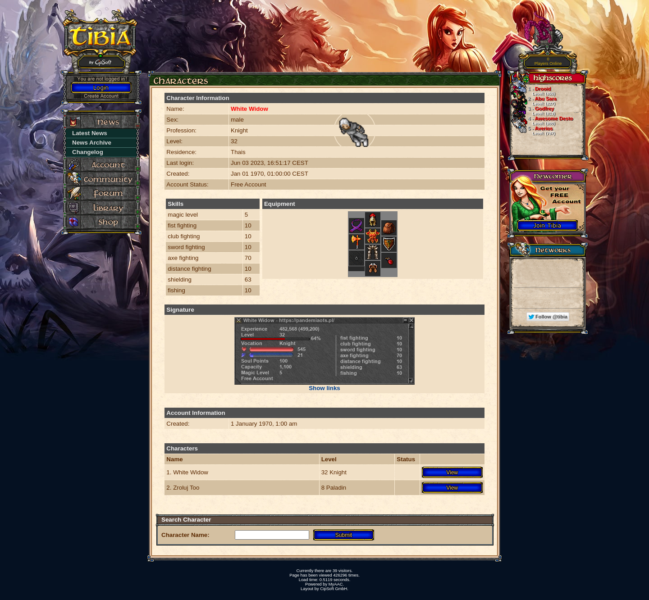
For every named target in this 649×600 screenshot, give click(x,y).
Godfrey (532, 111)
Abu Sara (533, 101)
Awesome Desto (541, 121)
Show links (324, 388)
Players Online (548, 61)
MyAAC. (336, 584)
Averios (532, 131)
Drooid (532, 91)
